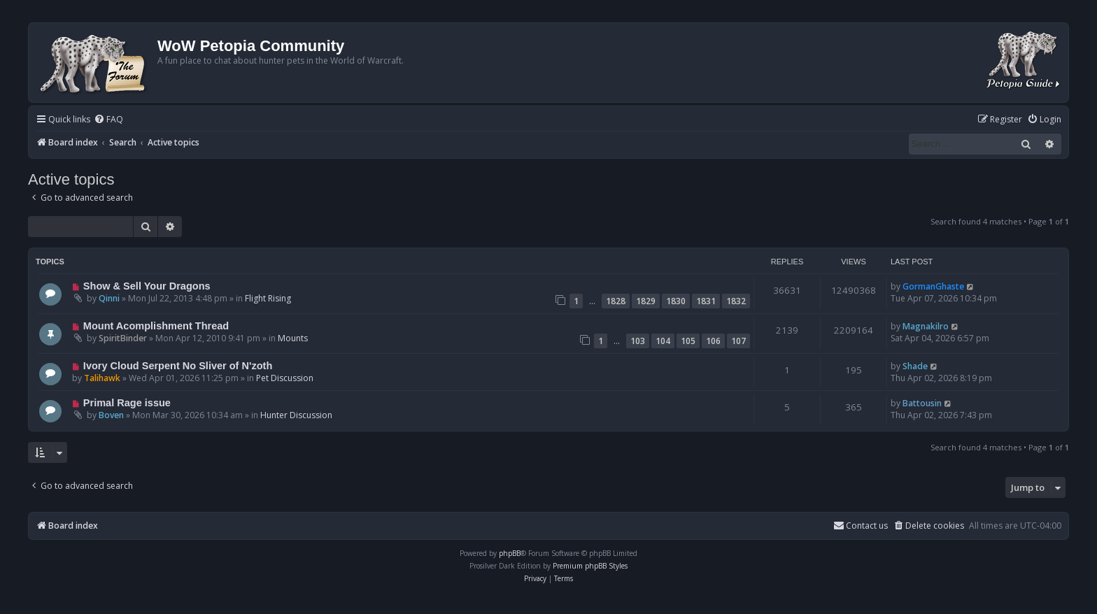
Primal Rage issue (127, 402)
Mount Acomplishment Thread (156, 325)
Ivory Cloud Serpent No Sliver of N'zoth (177, 365)
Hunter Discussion (296, 415)
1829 (646, 301)
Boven (111, 415)
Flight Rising (268, 298)
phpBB (510, 553)
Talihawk (102, 378)
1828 (615, 301)
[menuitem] (108, 119)
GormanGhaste (933, 286)
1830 (676, 301)
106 (713, 341)
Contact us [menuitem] (860, 525)
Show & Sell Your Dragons (147, 286)
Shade (915, 366)
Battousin (922, 403)
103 (637, 341)
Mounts (293, 338)
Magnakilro (926, 326)
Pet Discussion (284, 378)
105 (688, 341)
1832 (736, 301)
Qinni (109, 298)
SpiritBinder (123, 338)
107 (738, 341)
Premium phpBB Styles (590, 566)
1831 (706, 301)
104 (663, 341)
